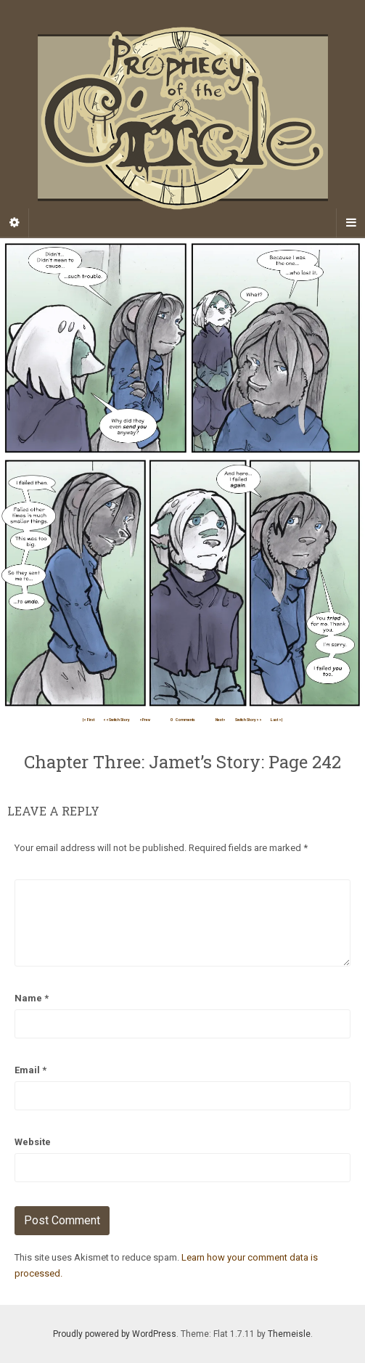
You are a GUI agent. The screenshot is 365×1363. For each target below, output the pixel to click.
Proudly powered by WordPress (114, 1334)
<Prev (144, 719)
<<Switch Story (116, 719)
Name (32, 998)
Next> (221, 719)
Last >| (276, 719)
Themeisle (289, 1334)
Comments (183, 719)
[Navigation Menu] (350, 222)
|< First (88, 719)
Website (33, 1141)
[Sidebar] (14, 222)
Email (30, 1070)
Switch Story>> (248, 719)
